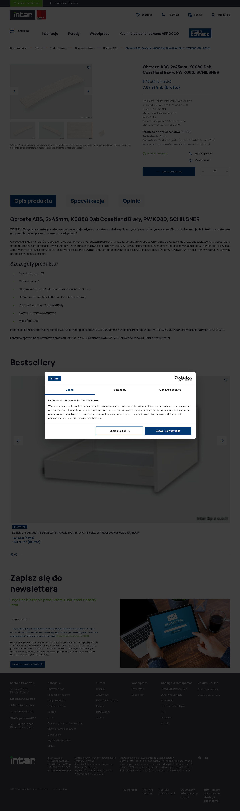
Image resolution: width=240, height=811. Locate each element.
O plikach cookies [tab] (170, 389)
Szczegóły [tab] (120, 389)
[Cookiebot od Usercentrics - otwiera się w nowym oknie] (177, 378)
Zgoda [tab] (70, 389)
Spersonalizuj (119, 430)
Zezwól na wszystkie (168, 430)
